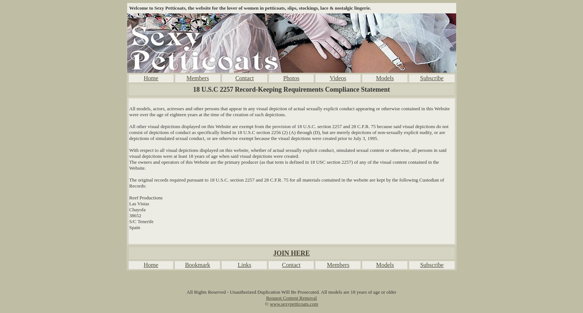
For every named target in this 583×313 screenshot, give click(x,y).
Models (385, 78)
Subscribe (432, 78)
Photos (291, 78)
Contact (244, 78)
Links (244, 265)
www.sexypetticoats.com (294, 304)
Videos (338, 78)
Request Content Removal (291, 298)
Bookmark (197, 265)
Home (151, 78)
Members (197, 78)
